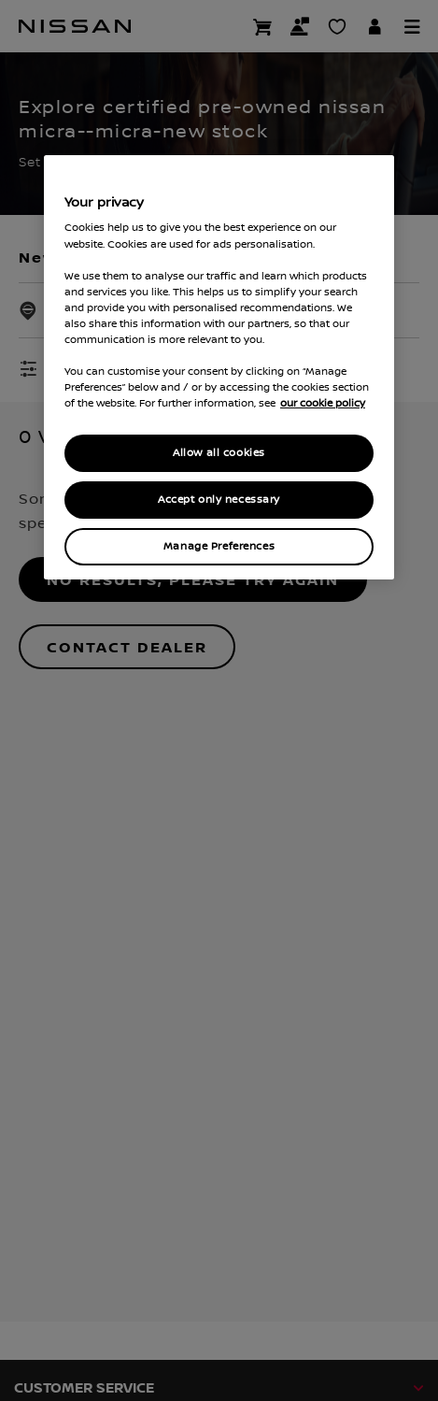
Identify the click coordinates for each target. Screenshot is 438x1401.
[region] (219, 367)
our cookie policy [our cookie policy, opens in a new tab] (322, 402)
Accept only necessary (219, 499)
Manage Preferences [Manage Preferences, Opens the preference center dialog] (219, 546)
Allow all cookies (219, 453)
